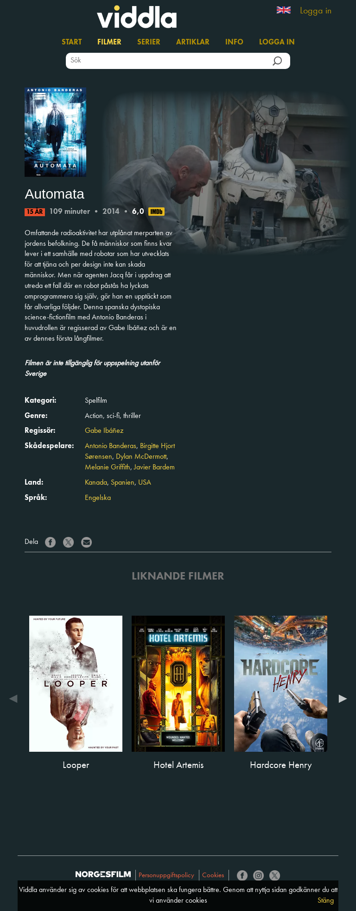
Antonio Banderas (110, 446)
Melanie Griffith (107, 467)
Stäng (326, 901)
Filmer (109, 42)
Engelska (98, 498)
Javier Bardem (154, 467)
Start (72, 42)
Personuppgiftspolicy (166, 875)
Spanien (122, 483)
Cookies (213, 875)
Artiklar (193, 42)
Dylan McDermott (141, 457)
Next (340, 698)
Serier (148, 42)
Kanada (96, 483)
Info (234, 42)
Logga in (315, 11)
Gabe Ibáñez (104, 431)
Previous (15, 698)
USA (144, 483)
